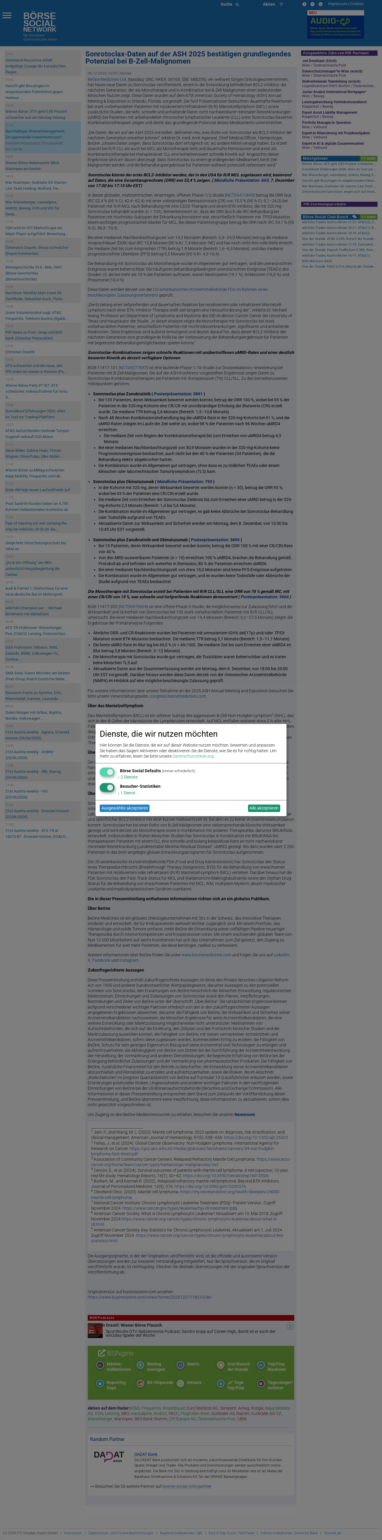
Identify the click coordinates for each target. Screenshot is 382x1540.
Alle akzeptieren (263, 808)
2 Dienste (128, 777)
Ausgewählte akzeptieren (124, 808)
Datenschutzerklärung (193, 756)
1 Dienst (126, 792)
